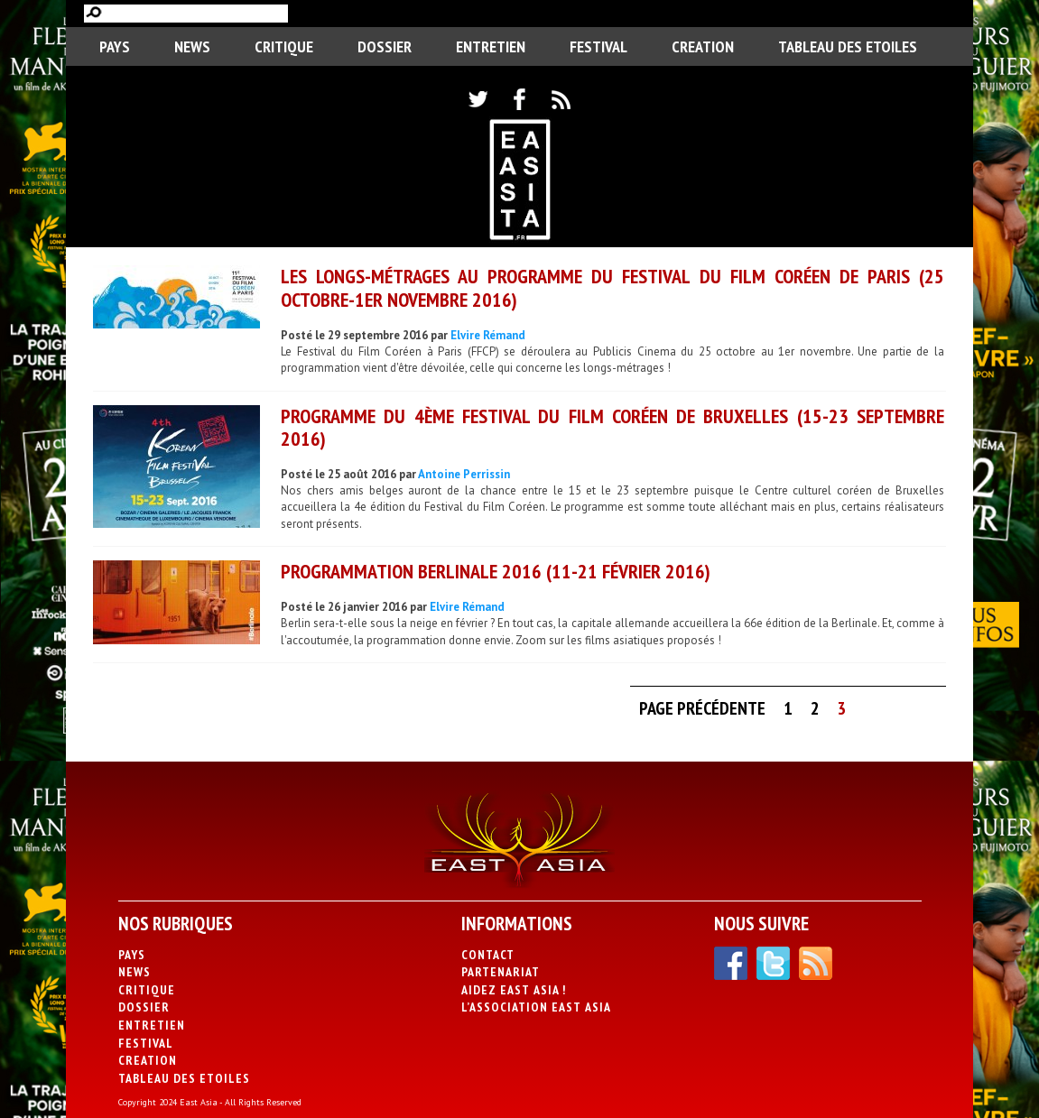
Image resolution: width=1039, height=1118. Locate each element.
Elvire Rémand (487, 335)
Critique (284, 46)
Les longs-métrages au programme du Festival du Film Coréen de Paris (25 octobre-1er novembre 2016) (612, 287)
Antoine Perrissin (464, 474)
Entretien (490, 46)
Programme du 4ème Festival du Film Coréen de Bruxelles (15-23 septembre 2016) (612, 427)
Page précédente (702, 708)
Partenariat (500, 972)
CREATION (703, 46)
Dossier (384, 46)
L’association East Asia (536, 1007)
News (192, 46)
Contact (488, 955)
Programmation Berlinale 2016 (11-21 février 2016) (495, 571)
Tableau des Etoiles (847, 46)
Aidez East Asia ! (513, 990)
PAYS (114, 46)
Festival (598, 46)
